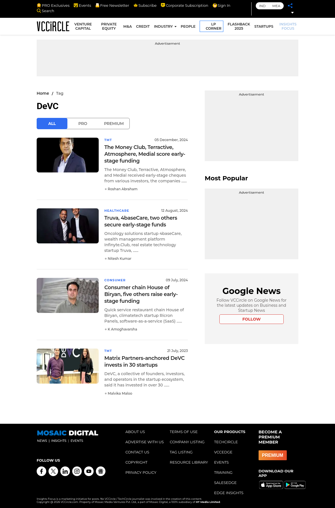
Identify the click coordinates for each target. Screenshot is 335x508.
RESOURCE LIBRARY (189, 461)
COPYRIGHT (136, 461)
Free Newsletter (112, 5)
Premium (114, 123)
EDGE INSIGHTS (228, 491)
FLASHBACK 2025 (240, 27)
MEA (276, 6)
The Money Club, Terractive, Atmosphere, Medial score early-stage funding (144, 154)
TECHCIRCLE (226, 440)
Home (43, 93)
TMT (108, 140)
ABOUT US (135, 430)
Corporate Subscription (184, 5)
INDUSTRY (164, 27)
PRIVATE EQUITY (110, 27)
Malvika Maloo (120, 392)
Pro (82, 123)
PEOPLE (189, 27)
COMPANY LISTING (187, 440)
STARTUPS (264, 27)
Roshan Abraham (123, 189)
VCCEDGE (223, 451)
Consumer (116, 279)
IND (262, 6)
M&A (128, 27)
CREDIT (144, 27)
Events (82, 5)
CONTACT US (137, 451)
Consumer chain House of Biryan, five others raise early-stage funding (141, 293)
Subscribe (145, 5)
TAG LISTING (181, 451)
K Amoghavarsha (122, 328)
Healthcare (118, 210)
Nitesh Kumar (119, 258)
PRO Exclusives (53, 5)
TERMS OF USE (184, 430)
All (52, 123)
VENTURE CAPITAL (85, 27)
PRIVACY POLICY (141, 471)
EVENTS (221, 461)
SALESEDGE (225, 481)
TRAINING (223, 471)
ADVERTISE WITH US (144, 440)
